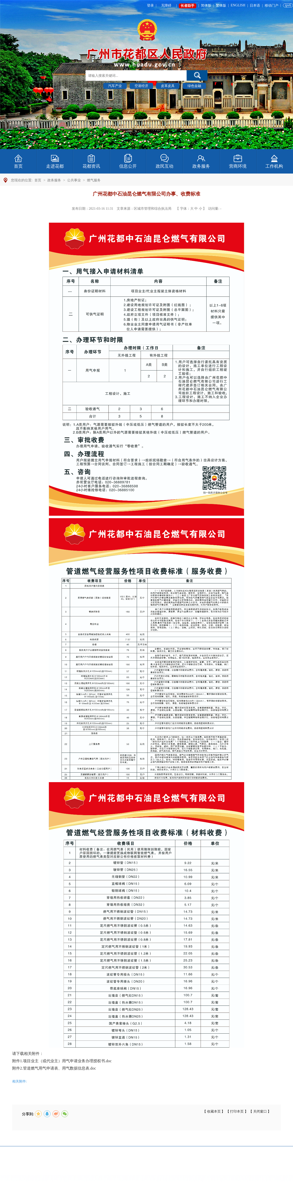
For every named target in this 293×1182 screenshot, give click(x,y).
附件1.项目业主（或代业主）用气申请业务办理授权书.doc (62, 1061)
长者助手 (187, 6)
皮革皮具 (168, 86)
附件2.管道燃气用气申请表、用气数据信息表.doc (54, 1068)
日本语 (255, 5)
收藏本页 (213, 1111)
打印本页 (237, 1111)
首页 (37, 180)
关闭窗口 (260, 1111)
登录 (150, 5)
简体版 (206, 5)
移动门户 (271, 5)
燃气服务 (94, 180)
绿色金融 (194, 86)
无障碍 (166, 5)
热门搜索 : (93, 86)
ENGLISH (238, 5)
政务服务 (54, 180)
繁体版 (221, 5)
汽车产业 (115, 86)
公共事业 (74, 180)
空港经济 (141, 86)
